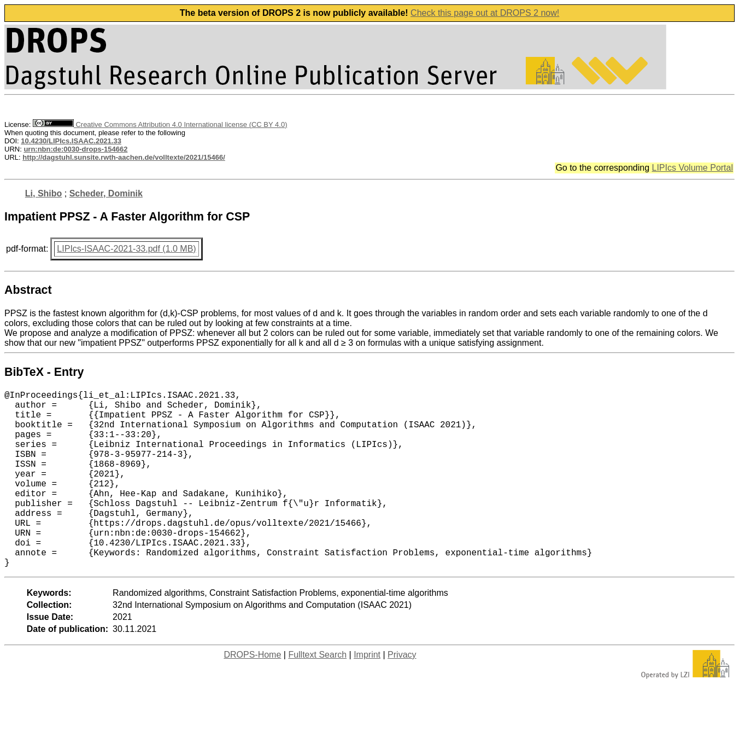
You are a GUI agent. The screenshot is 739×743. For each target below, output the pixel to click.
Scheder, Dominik (106, 193)
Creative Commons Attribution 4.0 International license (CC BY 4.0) (160, 124)
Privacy (402, 694)
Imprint (367, 694)
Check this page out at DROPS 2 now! (484, 13)
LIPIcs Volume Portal (692, 167)
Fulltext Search (317, 694)
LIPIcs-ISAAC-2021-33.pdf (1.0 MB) (126, 248)
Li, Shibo (43, 193)
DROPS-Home (252, 694)
